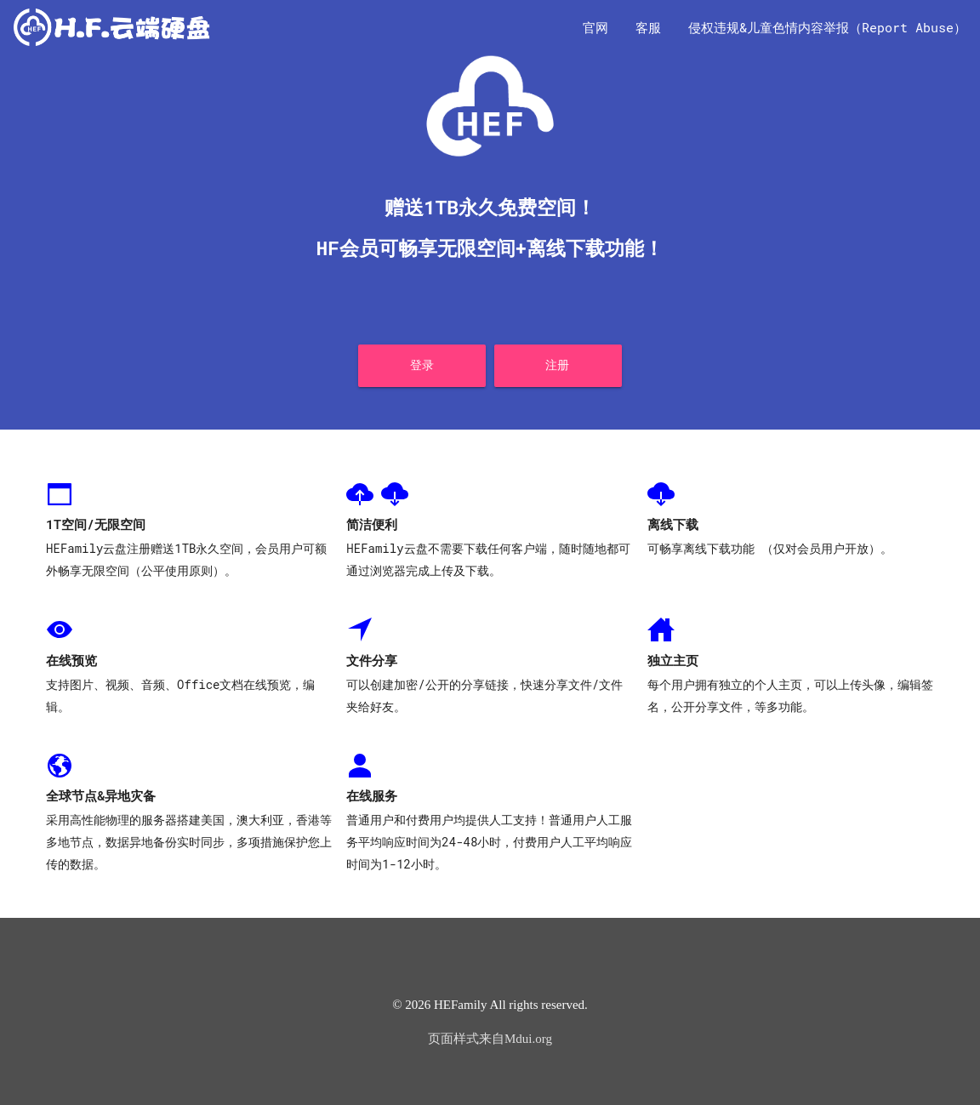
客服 (648, 27)
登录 (422, 364)
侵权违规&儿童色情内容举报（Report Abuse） (827, 27)
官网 (595, 27)
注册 (557, 364)
